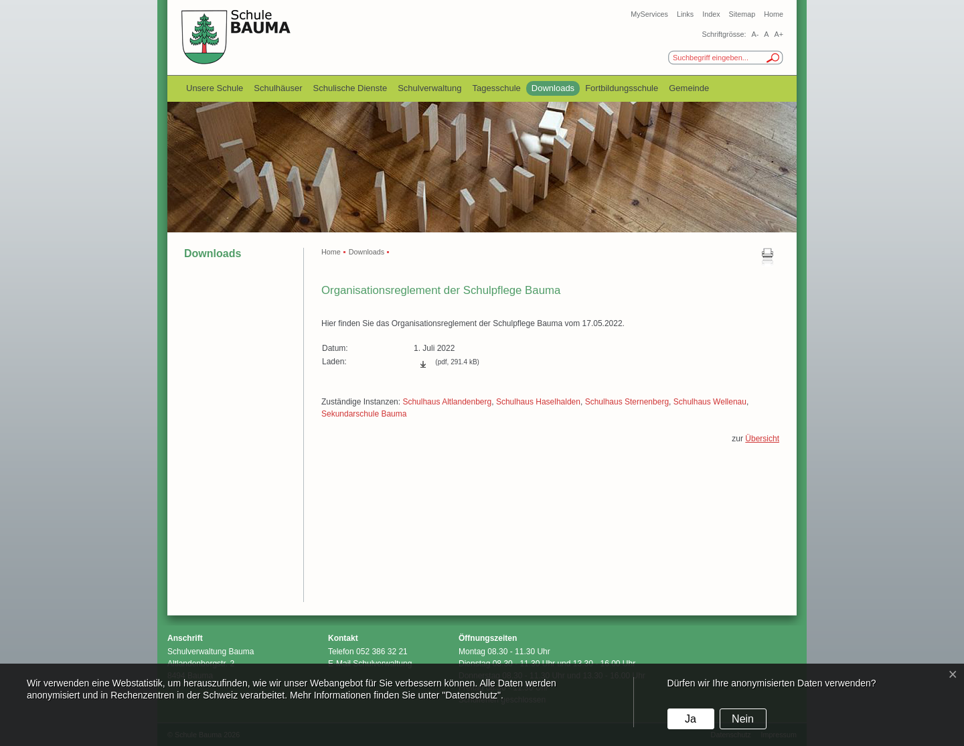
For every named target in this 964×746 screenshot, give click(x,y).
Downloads (553, 88)
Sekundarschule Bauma (363, 414)
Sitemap (742, 14)
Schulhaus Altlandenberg (446, 401)
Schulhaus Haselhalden (538, 401)
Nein (743, 719)
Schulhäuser (278, 88)
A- (754, 34)
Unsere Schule (214, 88)
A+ (778, 34)
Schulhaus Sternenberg (627, 401)
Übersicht (762, 438)
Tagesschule (497, 88)
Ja (690, 719)
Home (773, 14)
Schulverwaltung (429, 88)
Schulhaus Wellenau (709, 401)
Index (711, 14)
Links (685, 14)
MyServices (649, 14)
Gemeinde (689, 88)
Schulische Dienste (350, 88)
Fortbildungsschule (621, 88)
